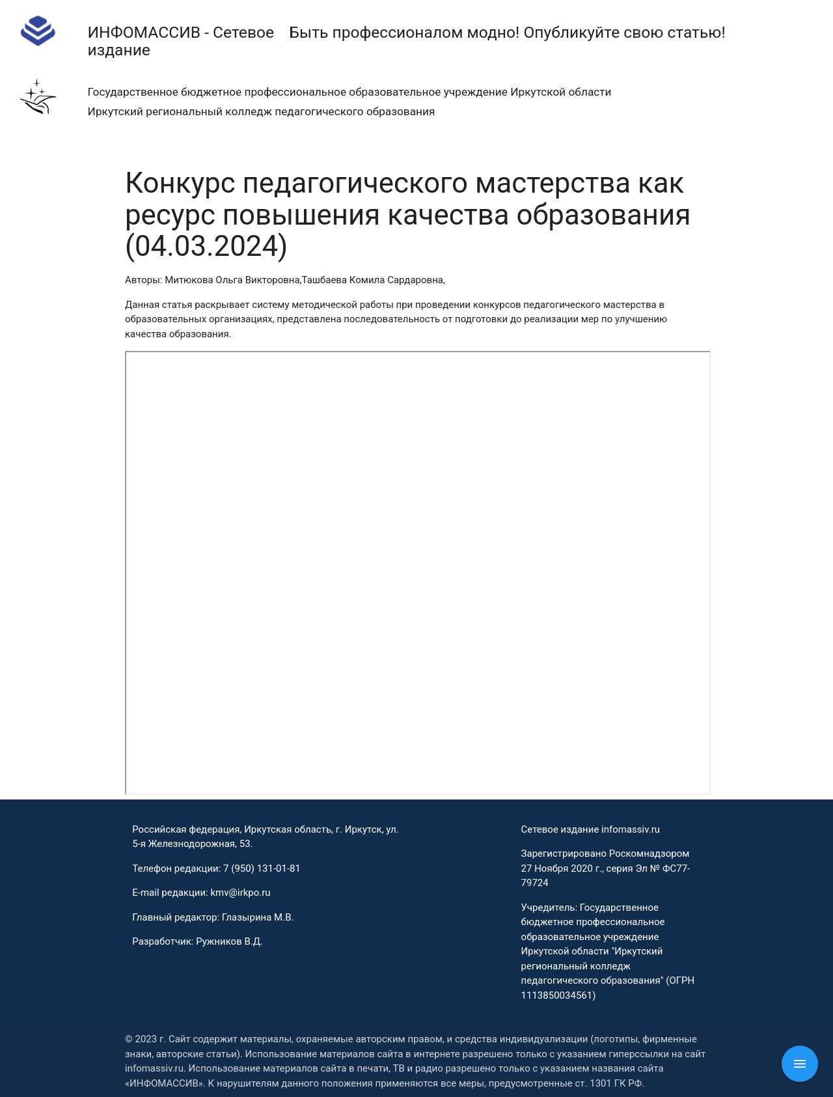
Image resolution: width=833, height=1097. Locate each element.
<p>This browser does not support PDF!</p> (418, 573)
